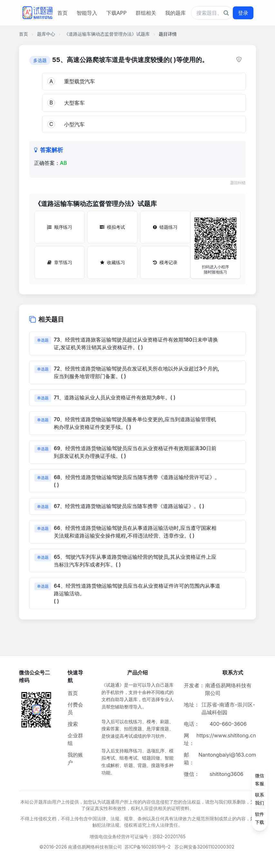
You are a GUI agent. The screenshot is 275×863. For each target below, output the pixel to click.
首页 (62, 13)
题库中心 (46, 34)
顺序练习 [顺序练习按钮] (59, 227)
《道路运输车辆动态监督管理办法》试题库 (107, 34)
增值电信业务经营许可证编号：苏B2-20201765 (138, 836)
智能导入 (87, 13)
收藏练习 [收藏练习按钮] (112, 262)
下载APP (116, 13)
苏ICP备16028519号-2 (148, 847)
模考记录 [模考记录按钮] (165, 262)
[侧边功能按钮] (259, 799)
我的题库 (175, 13)
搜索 (73, 724)
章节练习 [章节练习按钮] (59, 262)
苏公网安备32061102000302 (204, 847)
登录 (243, 13)
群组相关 (146, 13)
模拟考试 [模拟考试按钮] (112, 227)
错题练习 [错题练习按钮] (165, 227)
